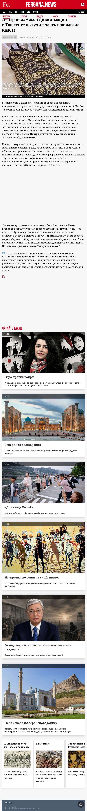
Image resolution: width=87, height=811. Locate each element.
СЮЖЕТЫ (72, 16)
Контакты (8, 803)
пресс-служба (33, 109)
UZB (28, 11)
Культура (22, 37)
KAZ (4, 11)
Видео (40, 16)
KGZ (10, 11)
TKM (22, 11)
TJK (16, 11)
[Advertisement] (43, 306)
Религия (39, 37)
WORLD (35, 11)
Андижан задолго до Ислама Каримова (17, 745)
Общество (49, 37)
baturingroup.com (29, 808)
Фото (55, 16)
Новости (6, 16)
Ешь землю (43, 743)
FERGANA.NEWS (41, 4)
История (30, 37)
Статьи (24, 16)
